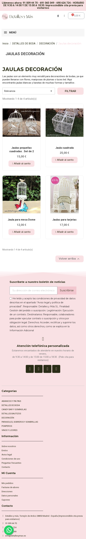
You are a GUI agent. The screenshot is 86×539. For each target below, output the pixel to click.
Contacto (7, 505)
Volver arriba (69, 259)
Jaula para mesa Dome (21, 219)
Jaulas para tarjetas (64, 219)
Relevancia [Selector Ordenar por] (28, 91)
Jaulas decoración (25, 54)
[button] (21, 164)
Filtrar (70, 91)
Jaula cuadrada (64, 147)
